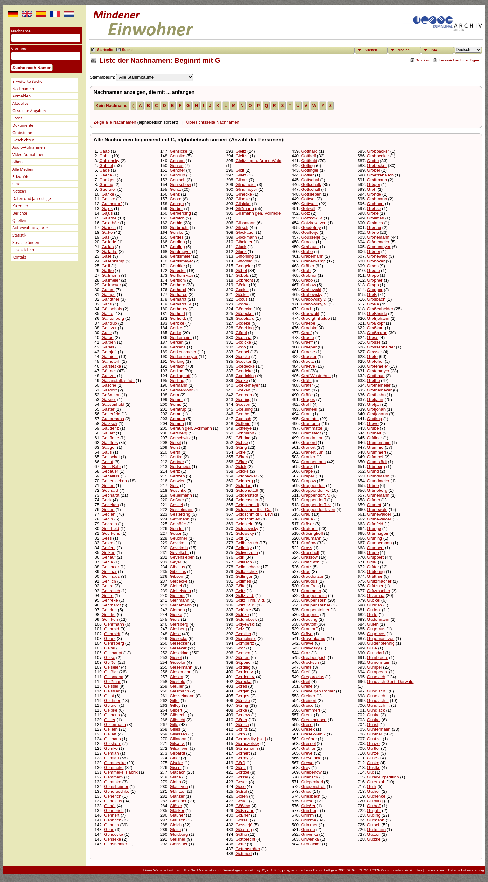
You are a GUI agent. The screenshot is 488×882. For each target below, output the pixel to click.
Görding (242, 667)
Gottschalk (311, 184)
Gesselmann (181, 509)
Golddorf (243, 485)
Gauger (109, 447)
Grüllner (374, 437)
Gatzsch (109, 423)
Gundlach (376, 676)
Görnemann (246, 748)
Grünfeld (375, 523)
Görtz (240, 767)
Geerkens (111, 533)
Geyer (175, 562)
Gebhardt (111, 495)
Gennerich (114, 810)
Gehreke (110, 600)
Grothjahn (376, 394)
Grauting (309, 619)
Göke (240, 452)
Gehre (108, 595)
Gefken (108, 552)
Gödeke (242, 323)
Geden (108, 509)
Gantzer (109, 328)
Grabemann (312, 256)
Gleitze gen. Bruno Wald (258, 160)
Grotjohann (377, 414)
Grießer (308, 805)
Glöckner (243, 242)
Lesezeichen (23, 250)
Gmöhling (244, 256)
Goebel (242, 351)
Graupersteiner (315, 609)
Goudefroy (311, 227)
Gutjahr (374, 810)
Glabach (177, 772)
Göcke (241, 285)
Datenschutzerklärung (466, 870)
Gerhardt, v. (181, 304)
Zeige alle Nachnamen (115, 122)
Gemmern (113, 777)
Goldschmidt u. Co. (253, 509)
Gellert (110, 734)
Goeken (242, 390)
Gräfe (306, 380)
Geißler (111, 672)
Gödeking (244, 328)
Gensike (177, 156)
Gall (105, 237)
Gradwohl (310, 313)
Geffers (108, 547)
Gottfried (243, 853)
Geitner (111, 705)
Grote (372, 356)
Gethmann (179, 519)
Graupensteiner (315, 605)
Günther (374, 734)
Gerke (175, 332)
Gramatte (310, 418)
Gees (107, 538)
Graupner (310, 614)
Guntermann (379, 729)
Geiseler (112, 667)
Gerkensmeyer (183, 356)
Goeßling (244, 409)
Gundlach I (377, 691)
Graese (308, 351)
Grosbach (376, 299)
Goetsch (243, 418)
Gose (240, 786)
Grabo (307, 280)
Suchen (371, 50)
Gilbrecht (178, 715)
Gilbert (176, 710)
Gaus (107, 452)
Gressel (308, 743)
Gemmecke (115, 762)
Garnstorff (111, 361)
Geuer (175, 533)
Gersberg (178, 433)
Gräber (307, 265)
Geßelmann (181, 495)
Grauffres (309, 586)
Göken (241, 457)
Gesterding (180, 514)
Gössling (243, 829)
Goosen (242, 652)
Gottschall (310, 189)
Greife (306, 686)
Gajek (107, 208)
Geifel (109, 648)
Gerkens (177, 347)
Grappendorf (313, 485)
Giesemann (180, 672)
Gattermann (113, 418)
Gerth (175, 452)
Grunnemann (379, 543)
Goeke (241, 380)
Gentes (176, 165)
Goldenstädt (246, 490)
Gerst (175, 447)
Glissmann (245, 222)
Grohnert (375, 203)
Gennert (111, 815)
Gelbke (110, 710)
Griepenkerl (312, 781)
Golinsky (243, 547)
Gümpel (374, 667)
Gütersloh (376, 781)
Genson (177, 160)
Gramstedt (311, 433)
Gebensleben (114, 480)
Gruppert (375, 557)
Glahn (175, 781)
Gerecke (177, 270)
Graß (305, 514)
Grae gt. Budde (315, 318)
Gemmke (112, 781)
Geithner (112, 700)
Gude (372, 614)
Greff (305, 672)
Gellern (111, 729)
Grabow (308, 285)
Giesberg (178, 629)
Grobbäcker (378, 151)
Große (373, 304)
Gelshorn (112, 743)
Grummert (376, 452)
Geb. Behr (111, 466)
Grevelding (311, 758)
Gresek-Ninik (313, 734)
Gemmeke (113, 767)
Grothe (373, 380)
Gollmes (243, 581)
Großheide (377, 313)
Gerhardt (178, 299)
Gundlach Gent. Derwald (390, 681)
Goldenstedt (246, 495)
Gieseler (177, 662)
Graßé (307, 519)
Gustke (373, 767)
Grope (373, 275)
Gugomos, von (381, 638)
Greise (307, 705)
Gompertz (244, 643)
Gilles (175, 729)
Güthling (375, 801)
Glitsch (241, 227)
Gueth (373, 624)
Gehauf (109, 557)
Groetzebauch (380, 175)
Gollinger (243, 576)
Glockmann (246, 237)
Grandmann (312, 437)
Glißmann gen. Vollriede (258, 213)
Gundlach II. (378, 705)
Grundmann (378, 476)
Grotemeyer (378, 371)
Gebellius (111, 476)
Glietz (240, 175)
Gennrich (112, 820)
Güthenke (376, 796)
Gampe (109, 294)
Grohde (374, 194)
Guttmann (376, 829)
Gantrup (109, 323)
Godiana (243, 337)
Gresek (308, 729)
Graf (305, 371)
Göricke (242, 700)
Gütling (373, 815)
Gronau (374, 227)
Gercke (176, 232)
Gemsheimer (116, 786)
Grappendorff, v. (316, 504)
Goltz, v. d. (245, 605)
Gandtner (111, 299)
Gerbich (177, 218)
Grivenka (309, 834)
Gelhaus (112, 715)
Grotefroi (375, 361)
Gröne (373, 232)
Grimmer (309, 824)
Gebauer (110, 471)
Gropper (375, 289)
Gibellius (178, 571)
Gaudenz (110, 428)
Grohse (374, 208)
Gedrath (109, 523)
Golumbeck (246, 619)
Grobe (373, 160)
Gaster (108, 409)
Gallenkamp (113, 261)
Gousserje (310, 237)
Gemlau (111, 758)
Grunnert (375, 547)
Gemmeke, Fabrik (121, 772)
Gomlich (243, 633)
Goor (240, 648)
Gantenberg (113, 318)
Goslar (241, 801)
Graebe (308, 323)
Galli (106, 265)
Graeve (308, 366)
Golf (239, 538)
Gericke (177, 323)
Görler (241, 719)
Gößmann (244, 810)
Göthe (241, 834)
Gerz (174, 485)
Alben (17, 162)
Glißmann (244, 208)
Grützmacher (379, 581)
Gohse (241, 442)
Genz (175, 194)
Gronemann (378, 237)
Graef (306, 332)
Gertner (177, 461)
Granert (308, 447)
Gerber (176, 208)
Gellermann (115, 724)
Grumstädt (377, 461)
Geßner (177, 500)
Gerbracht (179, 227)
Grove (373, 423)
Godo (240, 347)
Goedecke (245, 366)
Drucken (423, 60)
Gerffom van (181, 275)
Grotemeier (377, 366)
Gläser (176, 805)
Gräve (306, 633)
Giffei (174, 700)
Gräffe (307, 394)
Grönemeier (378, 242)
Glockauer (245, 232)
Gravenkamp (313, 638)
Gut (370, 772)
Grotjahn (375, 399)
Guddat (374, 609)
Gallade (109, 242)
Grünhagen (377, 533)
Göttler (307, 175)
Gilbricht (177, 719)
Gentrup (177, 175)
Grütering (376, 571)
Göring (241, 705)
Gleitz (240, 151)
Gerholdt (178, 318)
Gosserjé (243, 824)
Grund (373, 471)
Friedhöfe (21, 176)
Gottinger (309, 170)
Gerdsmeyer (181, 261)
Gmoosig (243, 261)
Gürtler (373, 748)
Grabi (306, 270)
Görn (240, 734)
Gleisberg (179, 834)
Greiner (308, 695)
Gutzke (373, 839)
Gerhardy (178, 308)
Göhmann (244, 433)
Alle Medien (22, 169)
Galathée (110, 222)
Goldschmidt (247, 504)
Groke (373, 213)
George (177, 203)
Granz (306, 466)
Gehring (109, 609)
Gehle (107, 562)
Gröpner (375, 280)
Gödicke (243, 342)
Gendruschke (116, 791)
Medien (404, 50)
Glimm (241, 179)
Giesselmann (182, 695)
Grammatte (311, 428)
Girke (175, 758)
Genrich (111, 824)
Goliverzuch (246, 552)
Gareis (108, 347)
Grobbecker (378, 156)
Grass (306, 547)
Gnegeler (244, 265)
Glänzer (177, 796)
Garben (109, 342)
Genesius (113, 801)
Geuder (177, 528)
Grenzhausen (313, 719)
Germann (178, 385)
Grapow (308, 480)
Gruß (372, 562)
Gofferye (243, 428)
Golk (239, 557)
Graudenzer (312, 576)
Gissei (175, 767)
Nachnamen (23, 88)
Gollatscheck (247, 566)
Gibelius (177, 566)
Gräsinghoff (312, 533)
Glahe (175, 777)
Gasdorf (109, 390)
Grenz (306, 715)
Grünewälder (379, 514)
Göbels (242, 275)
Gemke (111, 748)
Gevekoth (179, 547)
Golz (239, 629)
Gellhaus (112, 738)
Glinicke (242, 203)
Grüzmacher (378, 590)
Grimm (307, 815)
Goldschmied (247, 519)
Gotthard (309, 151)
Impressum (435, 870)
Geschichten (23, 140)
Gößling (242, 805)
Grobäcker (311, 844)
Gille (174, 724)
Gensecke (113, 834)
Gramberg (310, 423)
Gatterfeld (111, 414)
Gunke (373, 715)
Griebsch (309, 777)
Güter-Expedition (383, 777)
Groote (373, 270)
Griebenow (311, 772)
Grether (308, 748)
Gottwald (309, 203)
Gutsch (373, 824)
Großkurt (375, 328)
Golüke (242, 614)
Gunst (373, 724)
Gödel (241, 332)
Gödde (241, 304)
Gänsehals (112, 308)
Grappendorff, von (318, 509)
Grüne (373, 485)
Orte (16, 184)
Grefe (306, 667)
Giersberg (179, 624)
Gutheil (373, 791)
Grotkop (374, 418)
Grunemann (378, 495)
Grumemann (379, 442)
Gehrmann (114, 624)
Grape (307, 471)
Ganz (107, 332)
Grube (373, 428)
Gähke (108, 194)
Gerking (177, 361)
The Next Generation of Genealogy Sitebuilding (222, 870)
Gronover (376, 261)
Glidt (239, 170)
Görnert (242, 753)
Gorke (241, 710)
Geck (107, 500)
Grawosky (310, 648)
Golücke (243, 609)
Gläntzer (177, 791)
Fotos (17, 118)
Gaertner (107, 189)
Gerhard (177, 285)
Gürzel (373, 753)
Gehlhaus (111, 576)
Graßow (308, 543)
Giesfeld (177, 681)
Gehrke (109, 614)
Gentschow (180, 184)
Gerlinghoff (180, 375)
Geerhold (110, 528)
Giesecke (178, 638)
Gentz (175, 189)
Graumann (311, 590)
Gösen (241, 796)
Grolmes (375, 222)
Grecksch (310, 662)
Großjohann (378, 318)
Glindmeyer (246, 189)
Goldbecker (246, 476)
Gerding (177, 246)
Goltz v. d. (244, 595)
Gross (373, 337)
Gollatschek (246, 571)
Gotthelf (308, 156)
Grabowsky (311, 294)
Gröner (373, 251)
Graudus (309, 581)
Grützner (375, 586)
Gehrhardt (111, 605)
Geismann (113, 676)
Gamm (108, 289)
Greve (306, 753)
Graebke (309, 328)
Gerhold (177, 313)
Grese (306, 724)
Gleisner (177, 839)
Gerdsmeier (181, 256)
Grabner (309, 275)
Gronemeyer (379, 246)
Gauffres (110, 442)
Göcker (242, 294)
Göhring (242, 437)
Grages (308, 399)
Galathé (109, 218)
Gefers (108, 543)
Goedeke (244, 371)
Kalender (20, 206)
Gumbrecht (377, 657)
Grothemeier (379, 385)
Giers (175, 619)
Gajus (107, 213)
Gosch (241, 781)
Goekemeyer (247, 385)
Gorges (242, 695)
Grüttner (375, 576)
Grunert (374, 504)
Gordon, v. (245, 676)
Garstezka (111, 366)
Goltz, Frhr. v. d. (250, 600)
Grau (305, 571)
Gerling (176, 371)
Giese (175, 633)
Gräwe (307, 643)
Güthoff (374, 805)
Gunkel (373, 719)
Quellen (19, 220)
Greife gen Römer (318, 691)
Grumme (375, 447)
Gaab (104, 151)
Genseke (112, 839)
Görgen (242, 691)
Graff (305, 390)
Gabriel (106, 165)
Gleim (175, 829)
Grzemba (376, 595)
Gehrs (109, 638)
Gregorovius (312, 676)
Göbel (241, 270)
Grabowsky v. (313, 299)
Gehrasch (111, 590)
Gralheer (309, 409)
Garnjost (110, 356)
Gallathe (110, 251)
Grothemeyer (379, 390)
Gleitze (241, 156)
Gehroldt (112, 633)
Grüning (374, 538)
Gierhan (177, 609)
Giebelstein (180, 590)
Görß (240, 762)
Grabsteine (22, 132)
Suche (127, 50)
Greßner (309, 738)
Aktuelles (20, 103)
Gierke (176, 614)
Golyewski (245, 624)
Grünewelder (379, 519)
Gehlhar (109, 571)
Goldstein (244, 523)
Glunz (241, 251)
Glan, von (179, 786)
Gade (104, 170)
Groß (372, 294)
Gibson (176, 576)
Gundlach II (378, 700)
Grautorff (309, 629)
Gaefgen (107, 179)
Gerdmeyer (180, 251)
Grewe (307, 762)
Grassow (309, 557)
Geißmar (112, 681)
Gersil (175, 442)
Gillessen (178, 734)
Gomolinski (245, 638)
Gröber (373, 170)
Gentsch (177, 179)
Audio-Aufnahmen (28, 147)
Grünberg (376, 466)
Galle (107, 256)
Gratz (306, 566)
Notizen (19, 191)
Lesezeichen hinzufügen (459, 60)
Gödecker (244, 313)
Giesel (176, 657)
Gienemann (181, 605)
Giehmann (179, 600)
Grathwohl (310, 562)
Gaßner (109, 399)
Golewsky (244, 533)
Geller (109, 719)
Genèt (109, 805)
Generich (112, 796)
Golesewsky (246, 528)
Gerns (175, 404)
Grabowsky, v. (314, 304)
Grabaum (310, 246)
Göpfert (242, 657)
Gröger (373, 184)
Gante (107, 313)
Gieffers (177, 595)
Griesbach (310, 796)
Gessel (176, 504)
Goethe (242, 414)
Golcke (241, 471)
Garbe (108, 337)
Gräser (307, 523)
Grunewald (377, 509)
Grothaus (376, 375)
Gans (107, 304)
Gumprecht (377, 672)
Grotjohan (376, 409)
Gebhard (110, 490)
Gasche (109, 385)
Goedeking (245, 375)
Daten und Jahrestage (31, 198)
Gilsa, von (179, 748)
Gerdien (177, 242)
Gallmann (111, 275)
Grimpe (308, 829)
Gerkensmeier (183, 351)
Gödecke (243, 308)
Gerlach (177, 366)
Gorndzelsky (247, 743)
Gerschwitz (180, 437)
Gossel (241, 820)
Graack (308, 242)
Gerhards (178, 294)
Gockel (241, 289)
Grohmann (377, 199)
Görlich (242, 724)
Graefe (307, 337)
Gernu (175, 414)
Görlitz (241, 729)
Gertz (175, 471)
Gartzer (109, 375)
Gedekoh (110, 504)
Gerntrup (178, 409)
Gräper (307, 476)
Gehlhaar (110, 566)
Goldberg (244, 480)
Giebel (176, 586)
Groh (372, 189)
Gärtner (109, 371)
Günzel (373, 743)
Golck (240, 466)
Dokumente (22, 125)
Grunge (374, 528)
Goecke (242, 356)
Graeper (309, 347)
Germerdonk (181, 390)
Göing (241, 447)
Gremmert (310, 710)
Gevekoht (179, 543)
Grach (306, 308)
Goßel (241, 791)
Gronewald (377, 256)
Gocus (241, 299)
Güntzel (374, 738)
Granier (308, 457)
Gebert (108, 485)
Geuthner (178, 538)
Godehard (244, 318)
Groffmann (377, 179)
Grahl (306, 404)
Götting (308, 165)
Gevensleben (182, 557)
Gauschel (111, 457)
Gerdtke (177, 265)
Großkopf (376, 323)
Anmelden (21, 96)
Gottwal (308, 199)
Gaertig (106, 184)
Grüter (373, 566)
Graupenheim (314, 595)
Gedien (108, 514)
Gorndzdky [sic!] (250, 738)
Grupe (373, 552)
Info (434, 50)
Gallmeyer (111, 285)
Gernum (177, 418)
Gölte (240, 586)
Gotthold (309, 160)
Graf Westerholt (316, 375)
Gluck (240, 246)
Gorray (241, 758)
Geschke (178, 490)
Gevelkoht (179, 552)
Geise (109, 657)
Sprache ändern (26, 242)
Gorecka (243, 681)
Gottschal (310, 179)
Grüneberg (377, 490)
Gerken (177, 342)
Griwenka (310, 839)
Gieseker (178, 648)
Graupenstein (313, 600)
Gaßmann (111, 394)
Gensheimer (115, 844)
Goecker (243, 361)
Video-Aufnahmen (28, 154)
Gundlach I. (378, 695)
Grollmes (375, 218)
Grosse (374, 342)
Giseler (176, 762)
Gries (306, 791)
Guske (373, 762)
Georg (175, 199)
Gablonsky (109, 160)
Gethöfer (178, 523)
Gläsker (177, 810)
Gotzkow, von (313, 222)
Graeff (307, 342)
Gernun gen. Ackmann (191, 428)
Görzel (241, 777)
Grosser (374, 351)
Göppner (243, 662)
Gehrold (111, 629)
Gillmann (178, 738)
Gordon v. (244, 672)
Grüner (373, 500)
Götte (240, 844)
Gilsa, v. (177, 743)
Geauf (107, 461)
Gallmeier (111, 280)
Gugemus (376, 629)
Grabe (307, 251)
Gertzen (177, 476)
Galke (107, 232)
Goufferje (309, 232)
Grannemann (313, 461)
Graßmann (311, 538)
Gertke (176, 457)
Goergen (243, 394)
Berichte (19, 213)
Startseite (105, 50)
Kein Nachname (111, 105)
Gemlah (111, 753)
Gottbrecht (245, 839)
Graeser (308, 356)
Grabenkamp (313, 261)
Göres (241, 686)
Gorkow (242, 715)
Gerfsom (178, 280)
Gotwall (308, 208)
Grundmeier (378, 480)
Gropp (373, 285)
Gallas (108, 246)
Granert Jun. (312, 452)
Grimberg (310, 810)
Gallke (108, 270)
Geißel (110, 662)
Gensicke (178, 151)
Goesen (242, 404)
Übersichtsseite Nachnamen (212, 122)
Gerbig (176, 222)
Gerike (176, 328)
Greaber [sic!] (313, 657)
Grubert (374, 433)
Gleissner (178, 844)
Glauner (177, 815)
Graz (305, 652)
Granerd (309, 442)
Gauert (108, 433)
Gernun (177, 423)
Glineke (242, 199)
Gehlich (109, 581)
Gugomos (376, 633)
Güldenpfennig (381, 643)
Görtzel (242, 772)
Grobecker (377, 165)
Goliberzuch (246, 543)
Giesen (176, 676)
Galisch (109, 227)
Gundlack (376, 710)
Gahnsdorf (112, 203)
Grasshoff (310, 552)
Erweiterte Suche (27, 81)
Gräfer (307, 385)
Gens (109, 829)
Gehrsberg (114, 643)
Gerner (176, 399)
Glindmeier (245, 184)
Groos (373, 265)
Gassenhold (113, 404)
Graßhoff (309, 528)
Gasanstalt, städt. (118, 380)
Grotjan (374, 404)
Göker (241, 461)
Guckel (373, 600)
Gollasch (243, 562)
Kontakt (19, 257)
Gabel (105, 156)
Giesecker (179, 643)
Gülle (372, 648)
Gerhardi (178, 289)
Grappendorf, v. (315, 495)
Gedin (107, 519)
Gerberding (180, 213)
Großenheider (380, 308)
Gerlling (177, 380)
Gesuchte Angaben (29, 110)
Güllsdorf (375, 652)
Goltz (240, 590)
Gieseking (179, 652)
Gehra (108, 586)
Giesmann (179, 691)
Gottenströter (247, 848)
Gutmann (376, 820)
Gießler (177, 686)
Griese (307, 801)
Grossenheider (381, 347)
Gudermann (378, 619)
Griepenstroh (313, 786)
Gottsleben (311, 194)
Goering (242, 399)
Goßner (242, 815)
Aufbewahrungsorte (30, 228)
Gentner (177, 170)
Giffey (175, 705)
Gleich (176, 824)
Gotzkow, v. (312, 218)
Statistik (19, 235)
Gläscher (178, 801)
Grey (305, 767)
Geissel (111, 686)
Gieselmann (181, 667)
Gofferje (242, 423)
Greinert (308, 700)
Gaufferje (110, 437)
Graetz (307, 361)
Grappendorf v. (315, 490)
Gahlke (108, 199)
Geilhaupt (113, 652)
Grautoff (308, 624)
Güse (372, 758)
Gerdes (177, 237)
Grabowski (311, 289)
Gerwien (177, 480)
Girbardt (177, 753)
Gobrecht (244, 280)
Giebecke (178, 581)
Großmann (377, 332)
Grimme (308, 820)
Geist (109, 695)
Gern (174, 394)
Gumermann (379, 662)
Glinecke (243, 194)
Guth (371, 786)
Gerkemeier (181, 337)
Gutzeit (373, 834)
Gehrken (110, 619)
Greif (305, 681)
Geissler (112, 691)
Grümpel (375, 457)
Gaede (105, 175)
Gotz (305, 213)
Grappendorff (313, 500)
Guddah (374, 605)
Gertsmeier (180, 466)
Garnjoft (109, 351)
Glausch (177, 820)
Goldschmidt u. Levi (254, 514)
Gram (306, 414)
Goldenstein (246, 500)
